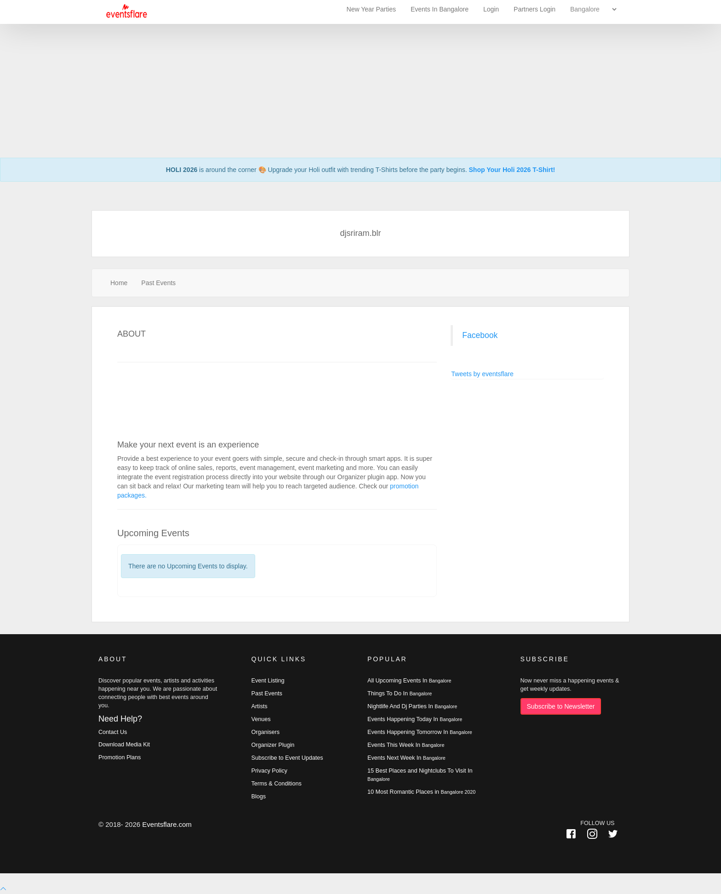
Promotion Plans (119, 757)
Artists (260, 706)
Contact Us (112, 732)
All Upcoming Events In (409, 680)
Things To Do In (399, 693)
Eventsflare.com (167, 824)
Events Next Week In (406, 758)
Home (118, 283)
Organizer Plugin (273, 745)
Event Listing (268, 680)
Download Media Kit (124, 744)
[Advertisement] (360, 64)
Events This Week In (405, 745)
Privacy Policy (269, 771)
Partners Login (534, 9)
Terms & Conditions (277, 783)
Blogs (259, 796)
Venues (261, 719)
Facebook (480, 335)
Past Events (158, 283)
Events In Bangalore (440, 9)
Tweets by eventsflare (482, 374)
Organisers (266, 732)
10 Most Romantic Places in (421, 792)
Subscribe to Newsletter (561, 706)
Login (491, 9)
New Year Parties (371, 9)
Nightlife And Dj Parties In (412, 706)
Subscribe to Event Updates (287, 758)
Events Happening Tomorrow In (419, 732)
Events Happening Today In (414, 719)
